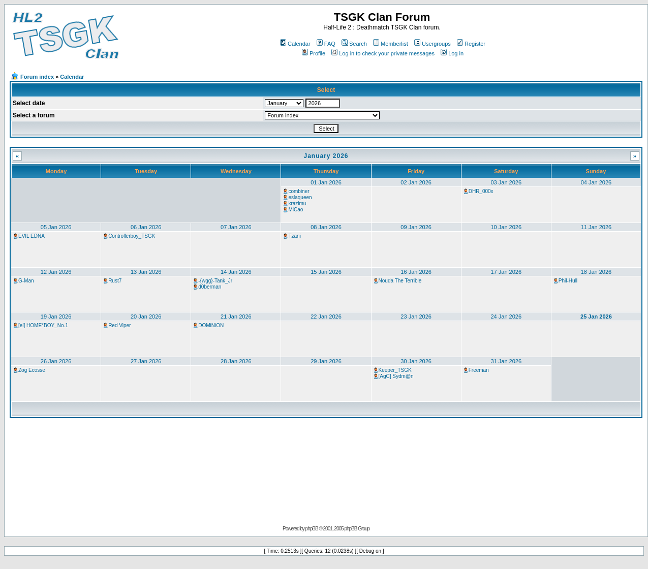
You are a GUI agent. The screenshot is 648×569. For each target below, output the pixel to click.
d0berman (209, 287)
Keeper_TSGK (395, 370)
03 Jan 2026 (505, 182)
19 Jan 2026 (56, 316)
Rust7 (114, 280)
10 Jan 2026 (505, 227)
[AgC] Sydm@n (396, 376)
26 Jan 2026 (56, 361)
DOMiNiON (211, 325)
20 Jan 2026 (146, 316)
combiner (298, 191)
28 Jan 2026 (236, 361)
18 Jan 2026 (596, 272)
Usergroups (432, 44)
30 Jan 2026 (415, 361)
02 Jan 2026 (415, 182)
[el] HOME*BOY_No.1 (43, 325)
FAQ (326, 44)
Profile (313, 53)
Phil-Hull (568, 280)
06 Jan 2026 (146, 227)
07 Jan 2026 (236, 227)
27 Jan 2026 (146, 361)
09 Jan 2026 (415, 227)
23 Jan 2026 (415, 316)
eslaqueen (300, 197)
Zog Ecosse (31, 370)
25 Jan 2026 (596, 316)
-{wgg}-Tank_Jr (215, 280)
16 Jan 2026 (415, 272)
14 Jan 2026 (236, 272)
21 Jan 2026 (236, 316)
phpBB (311, 528)
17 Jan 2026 (505, 272)
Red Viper (119, 325)
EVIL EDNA (31, 236)
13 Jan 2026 (146, 272)
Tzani (294, 236)
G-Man (26, 280)
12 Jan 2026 (56, 272)
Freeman (479, 370)
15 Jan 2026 (326, 272)
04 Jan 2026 (596, 182)
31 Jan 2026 (505, 361)
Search (354, 44)
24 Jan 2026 (505, 316)
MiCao (295, 209)
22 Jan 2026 (326, 316)
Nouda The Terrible (400, 280)
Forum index (37, 77)
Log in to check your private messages (383, 53)
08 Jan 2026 (326, 227)
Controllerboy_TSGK (131, 236)
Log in (452, 53)
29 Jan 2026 (326, 361)
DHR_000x (481, 191)
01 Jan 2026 (326, 182)
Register (471, 44)
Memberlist (390, 44)
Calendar (295, 44)
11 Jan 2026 (596, 227)
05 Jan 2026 (56, 227)
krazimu (297, 203)
